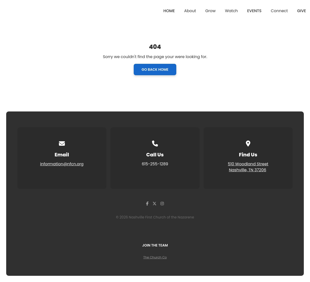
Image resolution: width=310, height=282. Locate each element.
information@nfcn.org (61, 164)
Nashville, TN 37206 (247, 170)
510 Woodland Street (248, 164)
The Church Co (155, 257)
